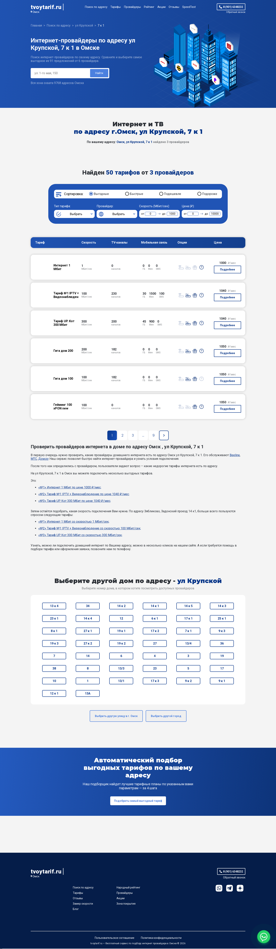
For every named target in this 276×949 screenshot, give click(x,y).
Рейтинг (149, 7)
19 (222, 656)
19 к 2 (121, 644)
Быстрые (136, 194)
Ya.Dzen (240, 888)
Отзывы (174, 7)
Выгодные (101, 194)
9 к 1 (222, 681)
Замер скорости (83, 904)
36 (222, 644)
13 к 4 (54, 606)
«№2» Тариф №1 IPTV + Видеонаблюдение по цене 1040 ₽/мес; (83, 494)
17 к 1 (188, 619)
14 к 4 (88, 619)
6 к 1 (154, 619)
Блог (76, 909)
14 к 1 (155, 606)
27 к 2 (88, 644)
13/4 (188, 644)
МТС (34, 459)
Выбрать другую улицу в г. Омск (116, 716)
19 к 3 (54, 644)
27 (155, 644)
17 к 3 (155, 681)
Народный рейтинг (128, 887)
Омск (36, 11)
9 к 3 (222, 631)
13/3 (121, 669)
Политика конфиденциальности (161, 938)
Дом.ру (43, 459)
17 (222, 669)
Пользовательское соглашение (114, 938)
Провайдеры (132, 7)
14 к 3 (222, 606)
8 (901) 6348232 (233, 6)
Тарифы (115, 7)
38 (54, 669)
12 (121, 619)
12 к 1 (54, 694)
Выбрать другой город (166, 716)
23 (155, 669)
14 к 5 (188, 606)
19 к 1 (121, 631)
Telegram (229, 888)
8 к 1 (54, 631)
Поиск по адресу (96, 7)
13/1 (121, 681)
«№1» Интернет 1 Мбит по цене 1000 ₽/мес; (69, 488)
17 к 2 (155, 631)
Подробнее (227, 269)
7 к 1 (188, 631)
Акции (161, 7)
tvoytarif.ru (46, 7)
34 (88, 606)
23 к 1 (54, 619)
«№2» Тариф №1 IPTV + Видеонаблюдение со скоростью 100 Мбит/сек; (89, 529)
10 (54, 681)
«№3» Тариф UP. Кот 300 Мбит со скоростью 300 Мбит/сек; (80, 535)
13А (87, 694)
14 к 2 (121, 606)
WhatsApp (219, 888)
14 (88, 656)
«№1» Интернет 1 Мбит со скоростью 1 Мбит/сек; (73, 522)
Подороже (209, 194)
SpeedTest (189, 7)
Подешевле (172, 194)
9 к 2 (188, 681)
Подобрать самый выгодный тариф (138, 801)
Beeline (235, 455)
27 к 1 (88, 631)
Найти (99, 73)
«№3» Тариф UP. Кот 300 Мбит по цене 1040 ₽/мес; (74, 501)
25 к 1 (222, 619)
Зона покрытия (126, 904)
